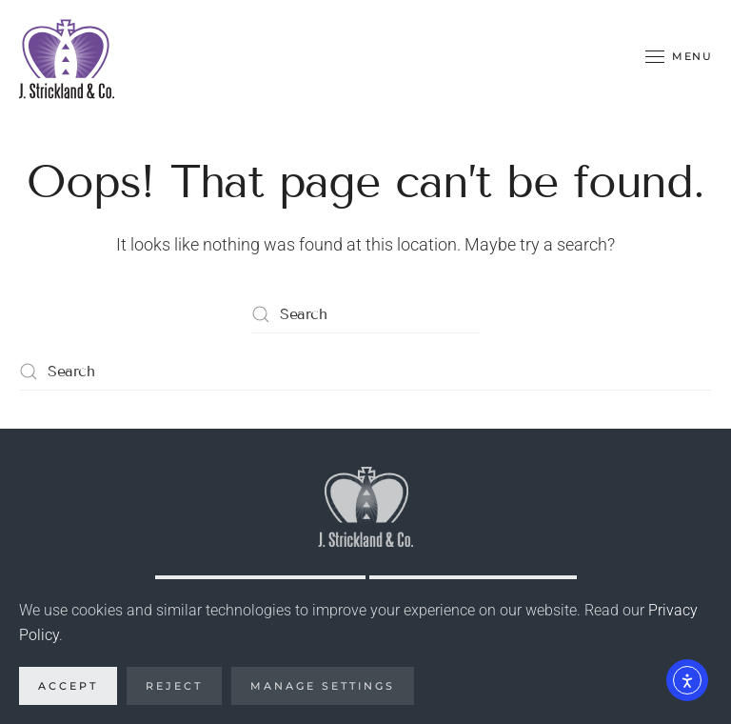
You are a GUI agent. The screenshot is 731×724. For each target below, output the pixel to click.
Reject (174, 686)
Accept (68, 686)
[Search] (365, 314)
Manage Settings (322, 686)
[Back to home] (66, 57)
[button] (678, 57)
